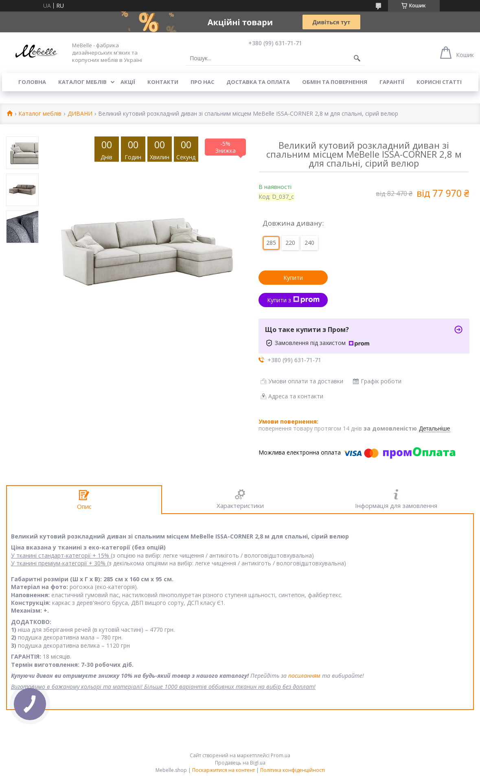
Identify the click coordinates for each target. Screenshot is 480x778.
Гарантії (391, 82)
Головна (32, 82)
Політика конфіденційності (292, 770)
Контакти (162, 82)
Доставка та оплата (258, 82)
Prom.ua (280, 755)
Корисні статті (439, 82)
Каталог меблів (82, 82)
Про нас (202, 82)
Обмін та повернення (334, 82)
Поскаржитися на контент (223, 770)
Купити (293, 277)
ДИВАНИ (80, 113)
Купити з (293, 300)
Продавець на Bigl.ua (240, 762)
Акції (128, 82)
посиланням (304, 675)
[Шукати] (357, 58)
